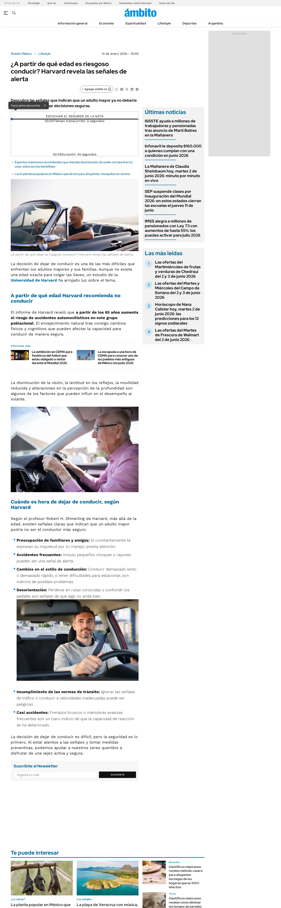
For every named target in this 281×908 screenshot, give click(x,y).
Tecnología (34, 3)
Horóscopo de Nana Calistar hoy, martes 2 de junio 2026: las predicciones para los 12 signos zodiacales (177, 314)
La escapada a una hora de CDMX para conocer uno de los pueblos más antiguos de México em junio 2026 (118, 357)
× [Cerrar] (45, 105)
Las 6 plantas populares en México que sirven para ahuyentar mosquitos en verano (72, 174)
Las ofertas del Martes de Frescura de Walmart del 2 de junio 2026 (177, 335)
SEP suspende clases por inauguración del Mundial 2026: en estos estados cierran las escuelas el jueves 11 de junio (173, 201)
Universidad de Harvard (34, 280)
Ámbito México (21, 53)
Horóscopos (71, 3)
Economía (106, 23)
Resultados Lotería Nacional (135, 3)
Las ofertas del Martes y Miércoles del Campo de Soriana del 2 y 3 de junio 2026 (177, 290)
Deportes (189, 23)
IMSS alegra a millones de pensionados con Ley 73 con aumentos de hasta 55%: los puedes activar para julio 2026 (172, 228)
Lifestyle (164, 23)
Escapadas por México (98, 3)
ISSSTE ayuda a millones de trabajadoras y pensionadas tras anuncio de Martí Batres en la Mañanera (171, 128)
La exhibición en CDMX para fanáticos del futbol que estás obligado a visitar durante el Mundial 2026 (52, 357)
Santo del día (167, 3)
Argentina (215, 23)
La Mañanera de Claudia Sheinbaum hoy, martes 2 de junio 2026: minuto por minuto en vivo (172, 173)
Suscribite (118, 774)
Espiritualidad (135, 23)
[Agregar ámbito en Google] (96, 89)
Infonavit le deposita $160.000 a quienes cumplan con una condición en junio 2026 (173, 151)
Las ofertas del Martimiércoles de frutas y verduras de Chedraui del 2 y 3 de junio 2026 (178, 269)
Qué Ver (51, 3)
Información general (72, 23)
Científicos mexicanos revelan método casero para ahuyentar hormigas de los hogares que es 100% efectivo (186, 877)
